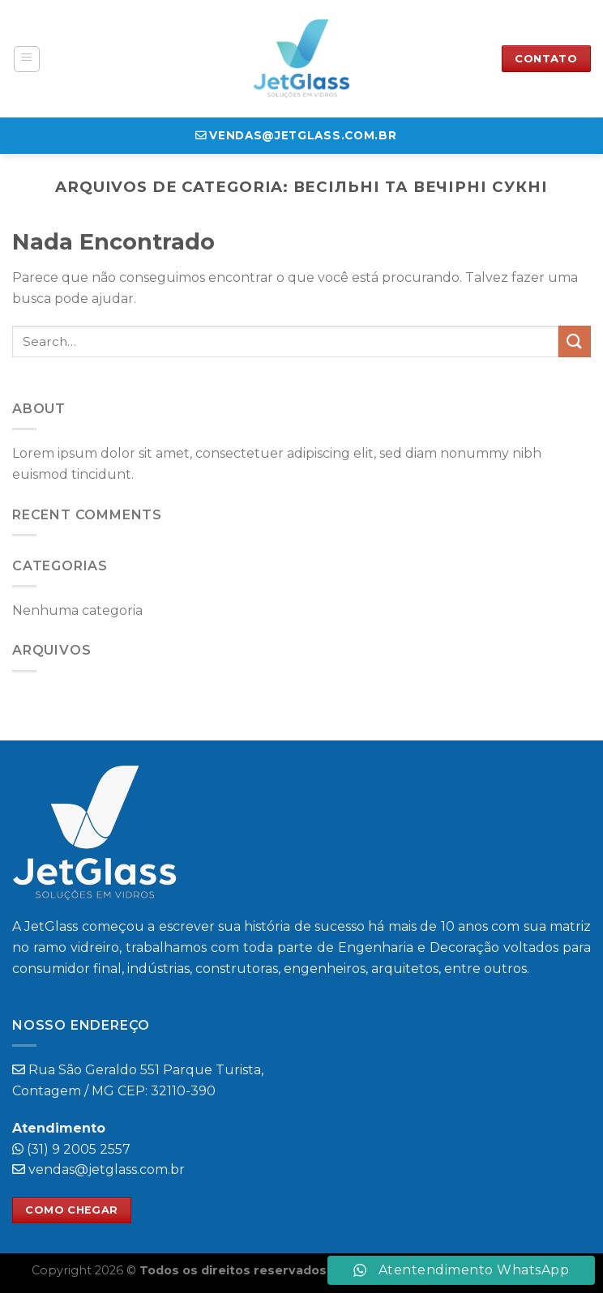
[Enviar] (574, 341)
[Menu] (27, 59)
